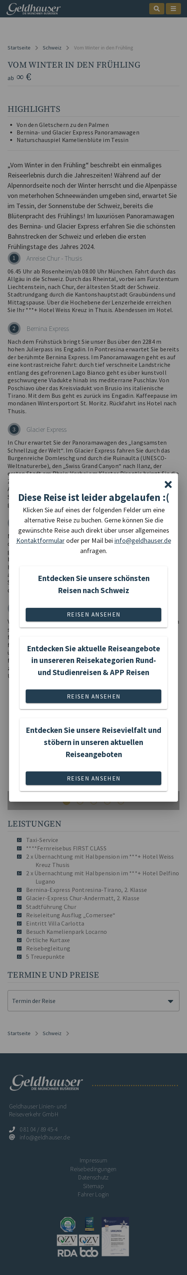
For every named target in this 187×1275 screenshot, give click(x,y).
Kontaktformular (40, 540)
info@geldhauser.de (142, 540)
